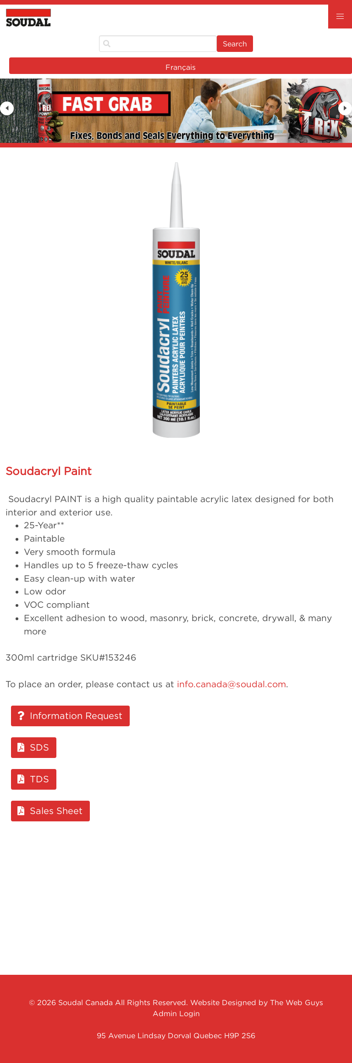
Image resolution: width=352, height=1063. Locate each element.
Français (180, 67)
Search (235, 44)
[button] (340, 16)
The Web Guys (296, 1002)
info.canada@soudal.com (231, 684)
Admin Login (176, 1013)
